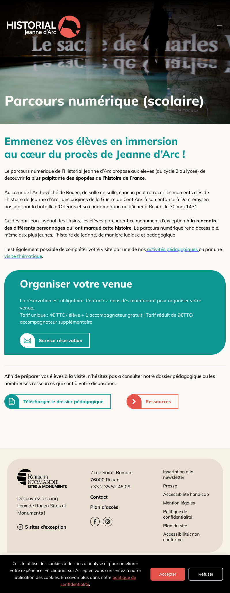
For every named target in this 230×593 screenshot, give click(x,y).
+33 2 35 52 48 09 (110, 486)
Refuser (206, 574)
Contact (99, 497)
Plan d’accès (104, 507)
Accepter (167, 574)
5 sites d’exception (45, 527)
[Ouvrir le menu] (219, 26)
